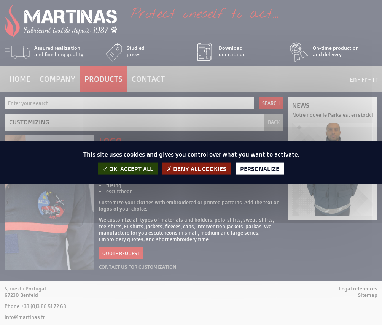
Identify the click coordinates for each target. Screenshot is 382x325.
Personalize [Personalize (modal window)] (259, 169)
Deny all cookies (196, 169)
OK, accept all (128, 169)
